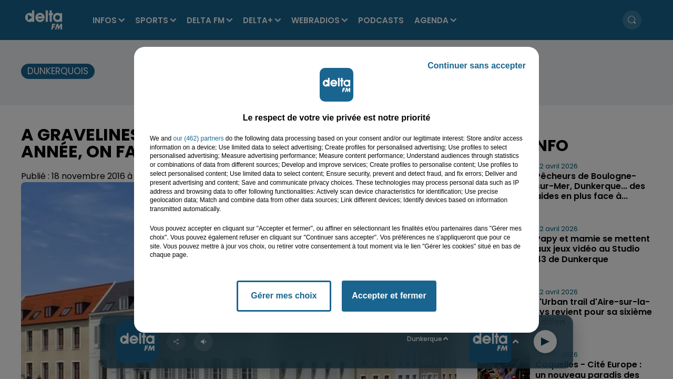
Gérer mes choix (284, 295)
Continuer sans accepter (476, 65)
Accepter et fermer (389, 295)
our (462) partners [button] (198, 138)
